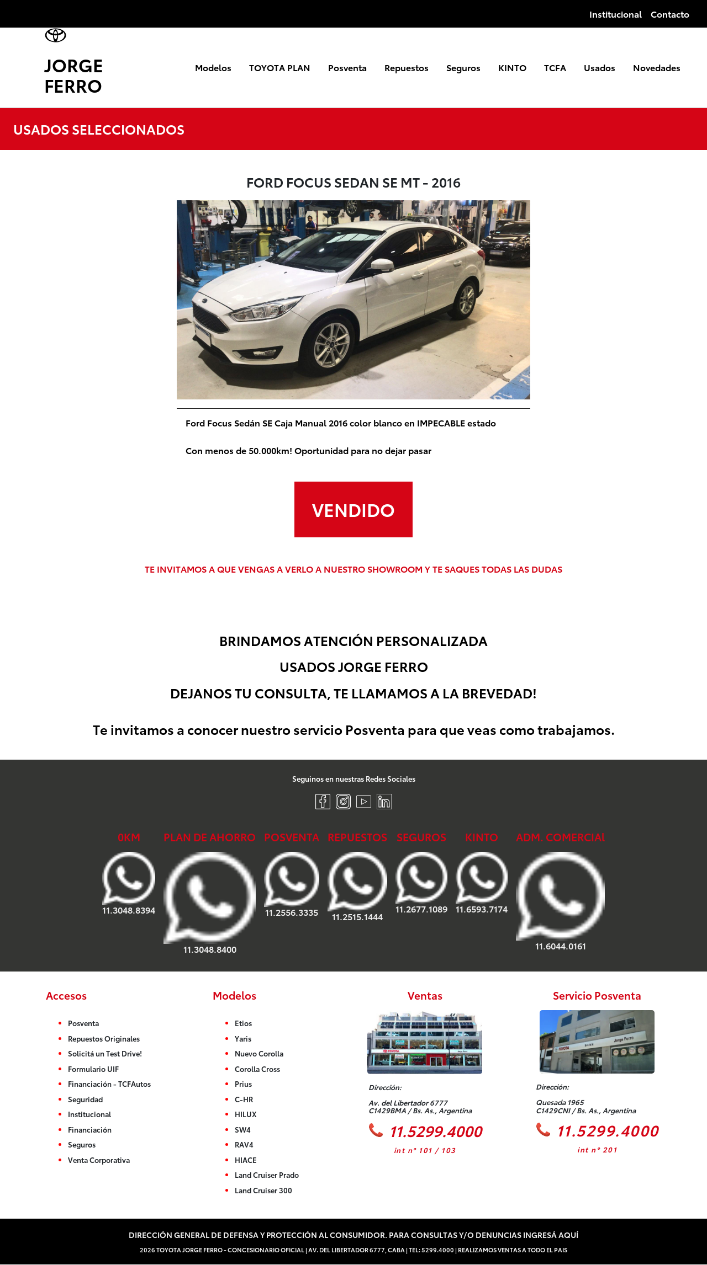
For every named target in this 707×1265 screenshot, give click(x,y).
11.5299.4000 (425, 1130)
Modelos (213, 67)
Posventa (347, 67)
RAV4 (244, 1144)
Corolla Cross (257, 1069)
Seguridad (85, 1099)
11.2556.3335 (291, 884)
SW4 (243, 1129)
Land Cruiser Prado (267, 1174)
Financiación (90, 1129)
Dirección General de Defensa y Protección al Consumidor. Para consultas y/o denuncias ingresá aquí (353, 1234)
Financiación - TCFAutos (109, 1083)
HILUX (246, 1114)
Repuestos (406, 67)
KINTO (512, 67)
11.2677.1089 (421, 883)
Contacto (670, 13)
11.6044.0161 (560, 901)
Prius (243, 1083)
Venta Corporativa (99, 1160)
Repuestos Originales (104, 1038)
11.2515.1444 (357, 886)
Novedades (656, 67)
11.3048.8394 (128, 883)
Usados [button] (599, 67)
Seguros (463, 67)
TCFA (555, 67)
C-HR (244, 1099)
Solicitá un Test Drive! (105, 1053)
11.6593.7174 (482, 883)
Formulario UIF (93, 1069)
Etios (243, 1023)
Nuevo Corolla (259, 1053)
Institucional (615, 13)
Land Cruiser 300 (263, 1190)
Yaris (243, 1038)
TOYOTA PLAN (279, 67)
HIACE (246, 1160)
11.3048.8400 (209, 903)
